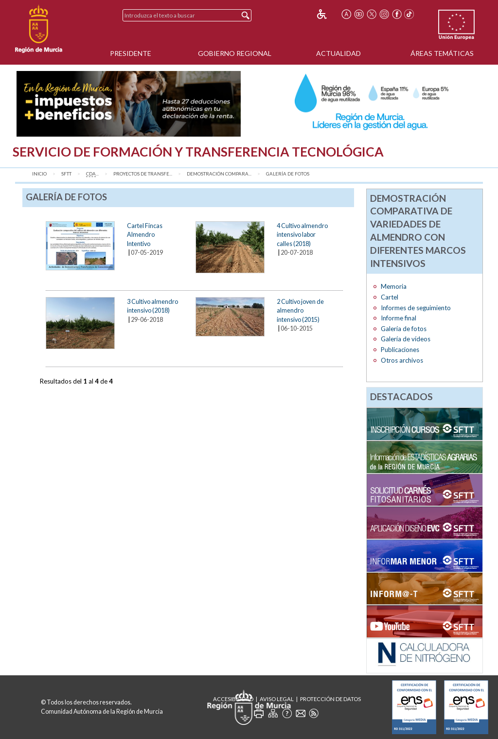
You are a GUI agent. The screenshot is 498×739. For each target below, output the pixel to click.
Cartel (389, 297)
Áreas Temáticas (442, 53)
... (92, 174)
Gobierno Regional (234, 53)
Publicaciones (400, 349)
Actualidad (338, 53)
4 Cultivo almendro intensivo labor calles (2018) (302, 234)
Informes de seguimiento (416, 308)
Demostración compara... (219, 173)
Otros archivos (402, 360)
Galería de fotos (287, 173)
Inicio (39, 173)
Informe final (398, 318)
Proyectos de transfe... (142, 173)
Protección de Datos (330, 699)
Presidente (130, 53)
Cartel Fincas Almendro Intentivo (144, 234)
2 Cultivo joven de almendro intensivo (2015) (300, 310)
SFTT (66, 173)
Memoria (394, 286)
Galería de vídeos (405, 339)
